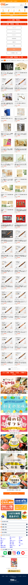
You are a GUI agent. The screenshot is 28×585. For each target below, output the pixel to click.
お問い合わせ (24, 576)
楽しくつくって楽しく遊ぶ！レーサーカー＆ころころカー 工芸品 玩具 (7, 164)
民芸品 (14, 49)
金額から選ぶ (4, 526)
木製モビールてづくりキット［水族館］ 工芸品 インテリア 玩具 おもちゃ (21, 119)
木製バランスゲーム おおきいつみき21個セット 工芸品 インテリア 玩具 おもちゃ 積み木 (21, 134)
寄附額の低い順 (19, 60)
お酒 (19, 538)
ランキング (19, 10)
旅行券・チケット (12, 545)
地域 (8, 10)
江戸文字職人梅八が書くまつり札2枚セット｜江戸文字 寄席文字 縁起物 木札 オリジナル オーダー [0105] (21, 210)
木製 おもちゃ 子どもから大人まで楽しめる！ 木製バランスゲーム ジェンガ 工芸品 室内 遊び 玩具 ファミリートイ (21, 165)
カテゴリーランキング (5, 535)
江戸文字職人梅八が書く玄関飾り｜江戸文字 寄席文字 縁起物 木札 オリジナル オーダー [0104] (7, 226)
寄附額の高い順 (13, 60)
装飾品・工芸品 (3, 545)
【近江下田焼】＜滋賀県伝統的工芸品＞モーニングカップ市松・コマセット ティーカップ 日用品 (7, 104)
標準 (4, 60)
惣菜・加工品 (12, 542)
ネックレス (14, 31)
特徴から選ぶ (4, 524)
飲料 (19, 542)
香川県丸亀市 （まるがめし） (4, 116)
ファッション (21, 543)
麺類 (1, 543)
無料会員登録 (7, 13)
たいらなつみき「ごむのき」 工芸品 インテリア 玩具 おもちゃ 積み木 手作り (7, 149)
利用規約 (7, 576)
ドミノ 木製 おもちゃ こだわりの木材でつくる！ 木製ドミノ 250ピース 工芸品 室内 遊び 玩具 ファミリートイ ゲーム (7, 180)
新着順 (23, 60)
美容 (19, 545)
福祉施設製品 (14, 38)
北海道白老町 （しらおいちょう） (19, 101)
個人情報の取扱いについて (12, 576)
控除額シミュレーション (14, 15)
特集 (24, 10)
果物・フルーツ (3, 538)
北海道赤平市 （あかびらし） (18, 116)
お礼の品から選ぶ (4, 521)
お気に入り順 (8, 60)
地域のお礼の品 (3, 547)
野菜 (10, 538)
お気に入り (21, 4)
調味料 (2, 542)
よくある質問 (19, 576)
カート (25, 4)
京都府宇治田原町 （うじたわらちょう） (6, 238)
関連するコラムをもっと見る (14, 493)
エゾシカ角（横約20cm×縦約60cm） (20, 103)
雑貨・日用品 (12, 543)
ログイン (20, 13)
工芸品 (14, 45)
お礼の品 (3, 10)
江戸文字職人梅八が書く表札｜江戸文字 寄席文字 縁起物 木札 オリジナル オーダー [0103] (21, 226)
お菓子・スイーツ (12, 540)
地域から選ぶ (4, 529)
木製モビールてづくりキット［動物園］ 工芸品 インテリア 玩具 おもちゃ (7, 134)
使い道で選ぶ (4, 532)
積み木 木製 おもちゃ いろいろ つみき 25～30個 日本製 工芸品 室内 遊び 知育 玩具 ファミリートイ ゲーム (21, 149)
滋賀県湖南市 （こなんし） (4, 101)
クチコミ (14, 10)
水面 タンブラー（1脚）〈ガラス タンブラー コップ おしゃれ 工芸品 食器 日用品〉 (7, 73)
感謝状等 (11, 547)
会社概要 (3, 576)
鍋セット (2, 540)
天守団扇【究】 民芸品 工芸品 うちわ (6, 118)
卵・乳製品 (20, 540)
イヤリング (14, 27)
